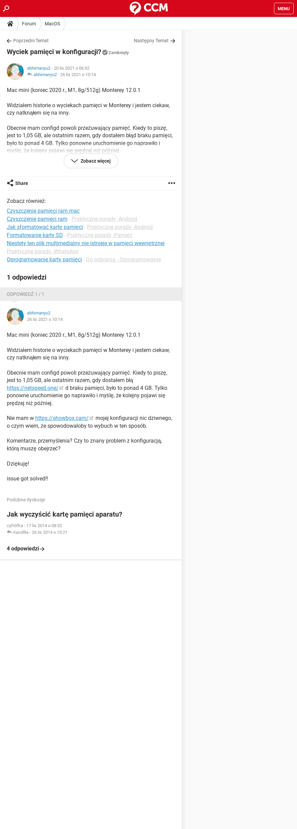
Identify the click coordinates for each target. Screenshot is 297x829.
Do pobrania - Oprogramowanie (123, 259)
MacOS (52, 23)
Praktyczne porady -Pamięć (99, 235)
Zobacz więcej (95, 161)
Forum (29, 23)
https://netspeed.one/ (33, 388)
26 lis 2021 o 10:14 (78, 74)
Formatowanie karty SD (35, 235)
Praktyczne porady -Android (104, 219)
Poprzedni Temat (31, 40)
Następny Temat (151, 40)
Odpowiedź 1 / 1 (25, 294)
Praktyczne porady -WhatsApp (43, 251)
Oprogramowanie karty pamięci (44, 259)
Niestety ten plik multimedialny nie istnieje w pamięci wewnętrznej (86, 243)
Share (21, 183)
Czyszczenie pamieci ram (37, 219)
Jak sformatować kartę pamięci (45, 227)
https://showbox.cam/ (62, 418)
